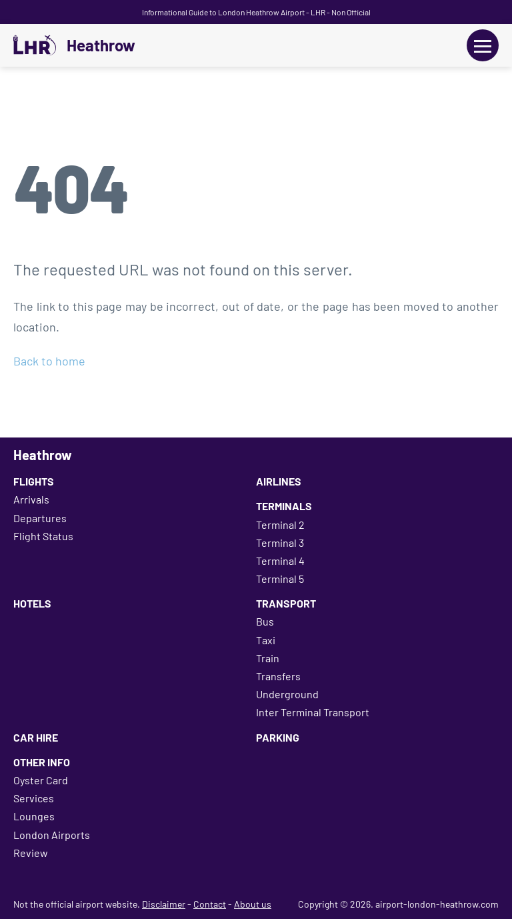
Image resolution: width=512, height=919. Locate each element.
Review (30, 852)
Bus (265, 621)
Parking (277, 737)
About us (252, 904)
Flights (33, 481)
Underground (287, 694)
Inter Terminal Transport (312, 712)
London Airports (51, 834)
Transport (286, 603)
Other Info (41, 762)
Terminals (284, 506)
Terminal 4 (280, 560)
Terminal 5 (280, 578)
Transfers (278, 676)
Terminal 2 (280, 524)
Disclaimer (163, 904)
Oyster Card (40, 780)
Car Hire (35, 737)
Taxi (265, 640)
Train (267, 658)
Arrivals (31, 499)
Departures (40, 518)
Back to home (49, 360)
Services (33, 798)
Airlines (278, 481)
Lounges (34, 816)
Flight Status (43, 536)
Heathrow (101, 45)
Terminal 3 (280, 542)
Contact (209, 904)
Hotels (32, 603)
